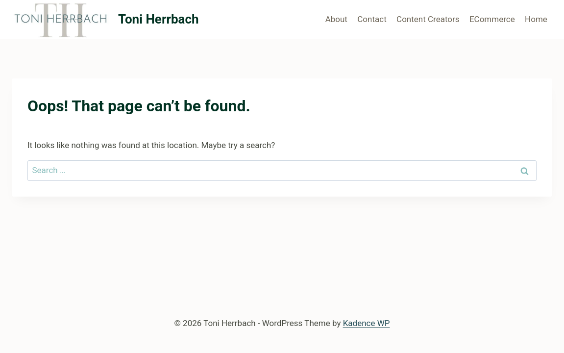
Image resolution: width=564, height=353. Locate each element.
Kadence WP (366, 323)
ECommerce (492, 19)
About (336, 19)
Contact (371, 19)
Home (536, 19)
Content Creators (427, 19)
